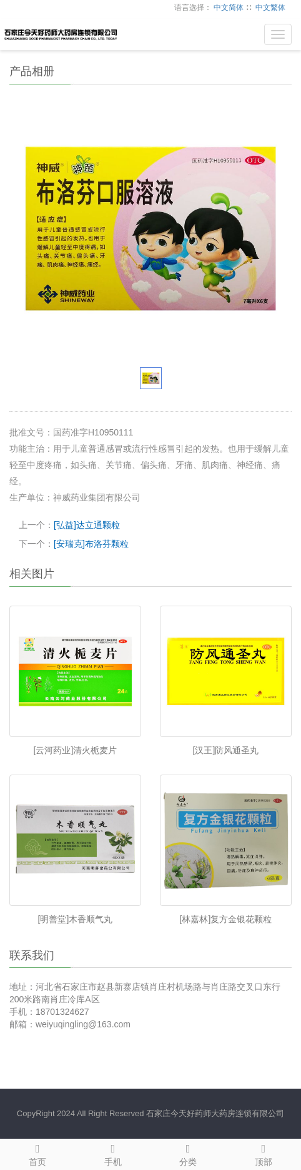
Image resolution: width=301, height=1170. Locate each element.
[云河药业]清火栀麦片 (75, 750)
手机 (113, 1153)
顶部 (264, 1153)
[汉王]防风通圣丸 (226, 750)
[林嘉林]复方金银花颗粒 (226, 919)
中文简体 (229, 7)
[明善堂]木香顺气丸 (75, 919)
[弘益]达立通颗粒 (87, 525)
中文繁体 (270, 7)
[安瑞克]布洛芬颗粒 (91, 544)
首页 (38, 1153)
